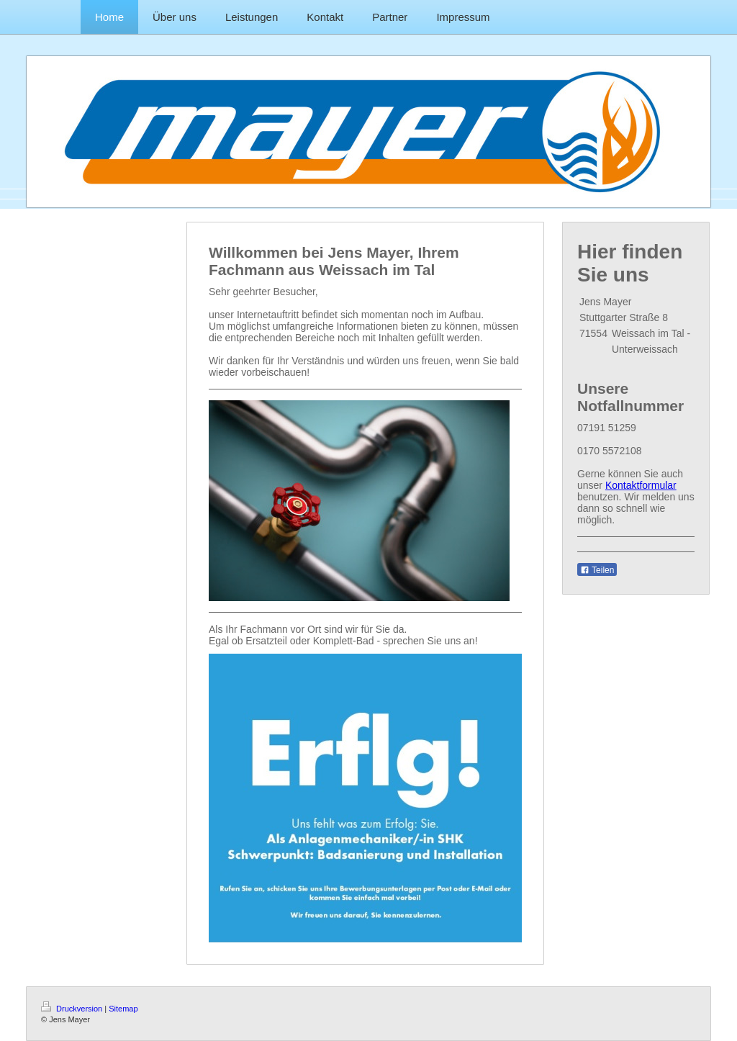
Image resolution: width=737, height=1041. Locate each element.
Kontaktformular (641, 485)
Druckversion (72, 1008)
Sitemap (123, 1008)
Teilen (597, 570)
